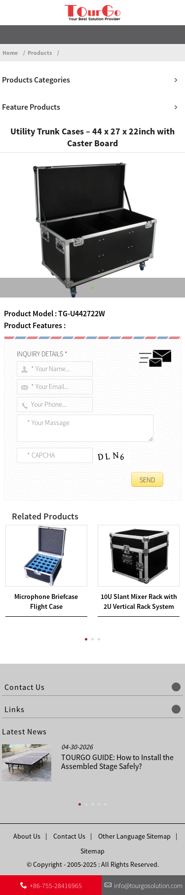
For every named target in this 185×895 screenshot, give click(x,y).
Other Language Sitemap (134, 836)
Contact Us (69, 836)
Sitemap (92, 851)
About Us (26, 836)
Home (10, 52)
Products (40, 52)
